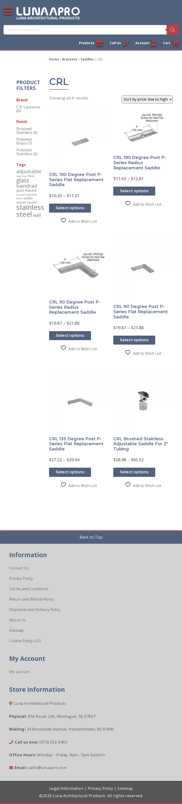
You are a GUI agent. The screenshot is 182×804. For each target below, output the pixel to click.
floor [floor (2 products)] (31, 176)
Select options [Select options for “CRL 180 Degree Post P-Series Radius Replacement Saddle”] (134, 191)
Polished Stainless (24, 151)
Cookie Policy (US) (25, 640)
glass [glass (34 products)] (22, 180)
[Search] (172, 29)
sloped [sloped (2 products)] (21, 202)
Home (54, 59)
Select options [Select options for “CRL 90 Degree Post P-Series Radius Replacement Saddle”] (70, 335)
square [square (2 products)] (32, 202)
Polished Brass (24, 141)
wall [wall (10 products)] (37, 215)
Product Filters (28, 85)
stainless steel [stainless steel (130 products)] (30, 210)
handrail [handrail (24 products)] (26, 185)
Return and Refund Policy (31, 599)
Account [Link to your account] (145, 43)
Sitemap (16, 630)
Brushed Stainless (24, 130)
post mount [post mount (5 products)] (26, 190)
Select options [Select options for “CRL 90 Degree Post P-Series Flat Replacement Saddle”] (134, 340)
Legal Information (66, 788)
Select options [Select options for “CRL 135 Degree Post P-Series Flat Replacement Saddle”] (70, 472)
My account (19, 671)
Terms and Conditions (29, 588)
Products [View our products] (91, 43)
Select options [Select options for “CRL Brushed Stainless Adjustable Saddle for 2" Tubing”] (134, 472)
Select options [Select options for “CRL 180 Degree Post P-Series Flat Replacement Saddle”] (70, 208)
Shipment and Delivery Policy (34, 609)
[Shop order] (147, 99)
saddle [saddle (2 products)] (28, 198)
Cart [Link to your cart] (170, 43)
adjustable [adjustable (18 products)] (28, 171)
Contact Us (19, 568)
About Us (17, 620)
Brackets (69, 59)
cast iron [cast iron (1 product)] (21, 176)
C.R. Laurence (28, 107)
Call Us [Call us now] (119, 43)
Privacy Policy (21, 578)
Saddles (87, 59)
